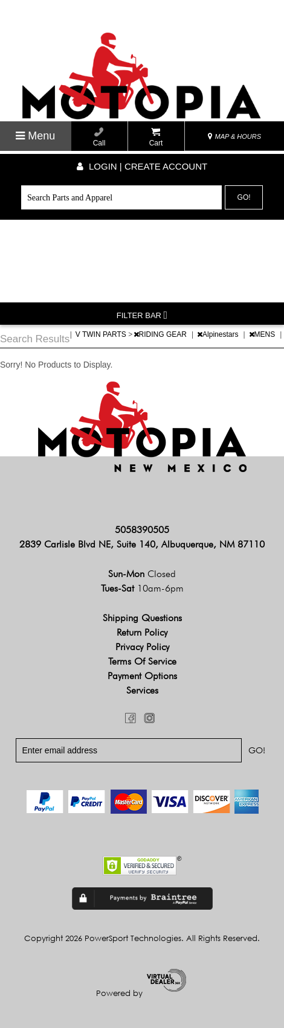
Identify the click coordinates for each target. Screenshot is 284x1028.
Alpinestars (218, 334)
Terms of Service (142, 661)
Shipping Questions (142, 618)
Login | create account (142, 166)
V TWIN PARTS (102, 334)
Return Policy (142, 632)
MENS (263, 334)
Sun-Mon (142, 573)
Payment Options (142, 676)
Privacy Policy (142, 647)
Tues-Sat (142, 588)
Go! (244, 197)
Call (99, 137)
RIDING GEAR (161, 334)
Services (142, 690)
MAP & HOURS (234, 136)
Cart (156, 137)
